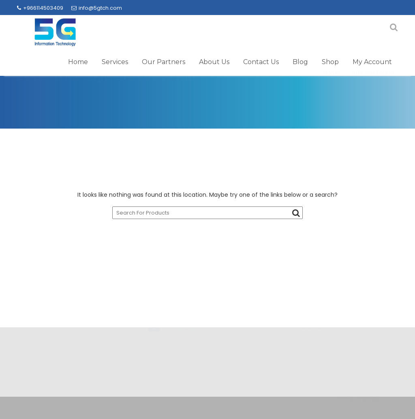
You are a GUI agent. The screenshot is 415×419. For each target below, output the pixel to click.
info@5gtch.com (96, 8)
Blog (300, 62)
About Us (214, 62)
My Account (372, 62)
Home (78, 62)
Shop (330, 62)
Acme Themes (359, 403)
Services (115, 62)
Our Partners (163, 62)
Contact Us (261, 62)
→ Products (300, 348)
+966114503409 (40, 8)
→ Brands (296, 332)
